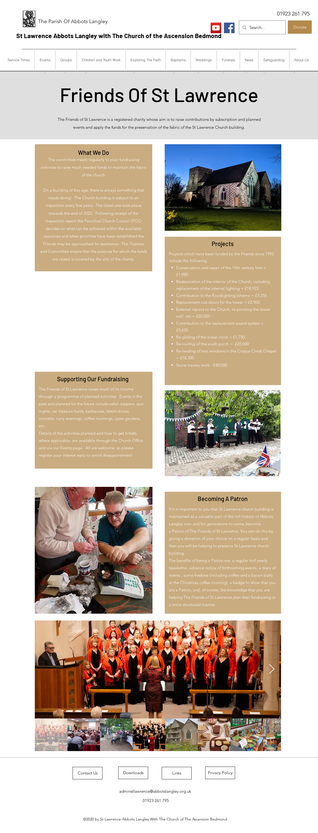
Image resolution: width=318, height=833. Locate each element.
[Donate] (300, 27)
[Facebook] (229, 28)
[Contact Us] (87, 773)
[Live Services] (216, 28)
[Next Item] (272, 669)
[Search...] (262, 27)
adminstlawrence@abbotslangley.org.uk (155, 791)
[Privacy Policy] (220, 773)
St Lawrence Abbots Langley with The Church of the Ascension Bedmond (119, 35)
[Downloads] (133, 773)
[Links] (177, 773)
